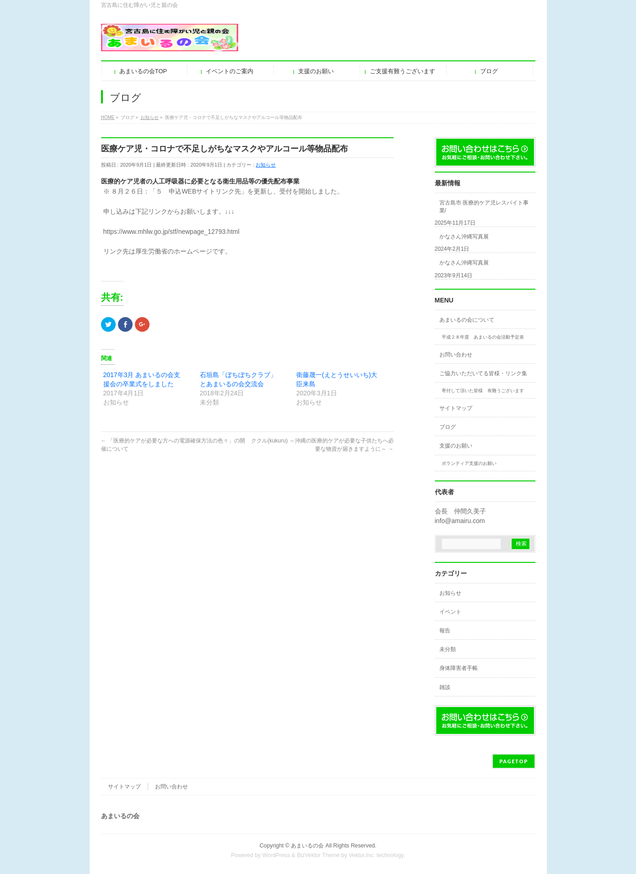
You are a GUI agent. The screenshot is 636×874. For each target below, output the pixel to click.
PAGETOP (513, 761)
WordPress (276, 855)
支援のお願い (455, 445)
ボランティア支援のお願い (469, 463)
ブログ (447, 427)
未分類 (447, 649)
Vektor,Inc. (362, 855)
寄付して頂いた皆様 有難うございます (483, 390)
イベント (450, 612)
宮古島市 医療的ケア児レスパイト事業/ (484, 206)
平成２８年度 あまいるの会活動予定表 (483, 337)
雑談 (444, 687)
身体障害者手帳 (458, 668)
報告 (444, 630)
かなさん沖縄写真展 (464, 236)
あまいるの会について (466, 320)
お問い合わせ (455, 354)
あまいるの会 (307, 845)
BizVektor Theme (318, 855)
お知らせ (266, 164)
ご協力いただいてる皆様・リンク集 (483, 373)
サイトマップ (455, 408)
